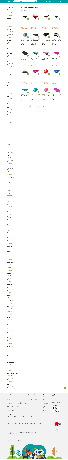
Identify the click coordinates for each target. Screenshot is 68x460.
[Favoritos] (60, 1)
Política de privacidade (19, 401)
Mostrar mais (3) (9, 343)
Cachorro (8, 416)
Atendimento (57, 4)
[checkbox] (7, 9)
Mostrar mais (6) (9, 138)
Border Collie (20, 421)
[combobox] (27, 2)
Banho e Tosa (36, 397)
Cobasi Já (26, 401)
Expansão (8, 408)
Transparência (9, 409)
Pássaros (15, 416)
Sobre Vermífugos (46, 405)
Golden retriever (26, 421)
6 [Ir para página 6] (43, 106)
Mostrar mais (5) (9, 68)
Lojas (49, 4)
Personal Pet (36, 399)
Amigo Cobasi (27, 397)
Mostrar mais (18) (9, 127)
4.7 (39, 76)
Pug (7, 421)
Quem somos (9, 397)
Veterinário (36, 398)
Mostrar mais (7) (9, 326)
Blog (52, 4)
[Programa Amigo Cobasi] (58, 1)
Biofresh (44, 399)
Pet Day (44, 408)
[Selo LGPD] (57, 432)
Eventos (8, 399)
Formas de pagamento (20, 402)
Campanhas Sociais (10, 402)
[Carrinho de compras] (62, 1)
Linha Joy (44, 398)
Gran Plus (44, 406)
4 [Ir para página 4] (38, 106)
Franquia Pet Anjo (37, 402)
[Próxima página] (54, 107)
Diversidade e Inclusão (10, 401)
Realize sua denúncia (10, 410)
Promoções (45, 4)
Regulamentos (18, 398)
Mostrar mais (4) (9, 15)
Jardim (23, 416)
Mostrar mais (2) (9, 105)
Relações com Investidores (11, 412)
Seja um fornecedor (10, 406)
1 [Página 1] (30, 106)
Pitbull (16, 421)
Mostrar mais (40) (9, 243)
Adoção (35, 401)
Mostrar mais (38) (9, 116)
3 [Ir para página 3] (35, 106)
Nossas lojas (9, 398)
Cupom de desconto (46, 401)
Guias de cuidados (46, 410)
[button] (37, 2)
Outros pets (31, 416)
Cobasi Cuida (27, 402)
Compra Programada (28, 399)
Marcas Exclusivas (46, 397)
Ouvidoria (17, 406)
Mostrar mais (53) (9, 259)
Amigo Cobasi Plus (28, 398)
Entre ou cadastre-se (50, 1)
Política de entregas (19, 399)
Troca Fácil (17, 405)
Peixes (27, 416)
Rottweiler (11, 421)
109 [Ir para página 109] (51, 106)
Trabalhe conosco (10, 405)
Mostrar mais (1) (9, 315)
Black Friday (45, 402)
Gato (12, 416)
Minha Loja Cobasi (46, 409)
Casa (19, 416)
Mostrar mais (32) (9, 195)
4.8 (60, 76)
